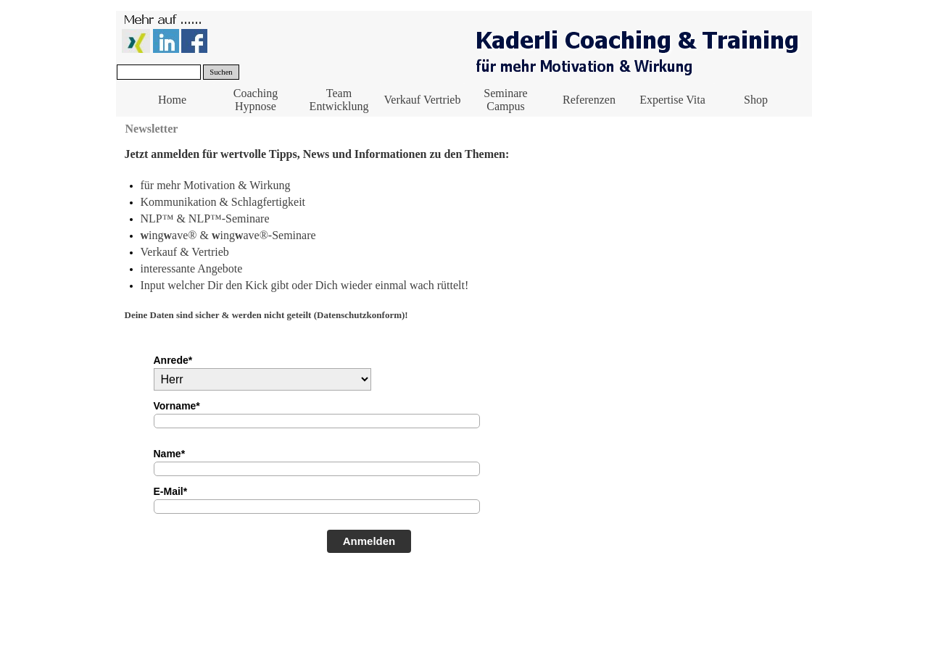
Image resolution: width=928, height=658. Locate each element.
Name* (170, 453)
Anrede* (173, 360)
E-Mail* (171, 491)
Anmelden (369, 541)
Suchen (221, 72)
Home (172, 99)
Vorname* (177, 406)
